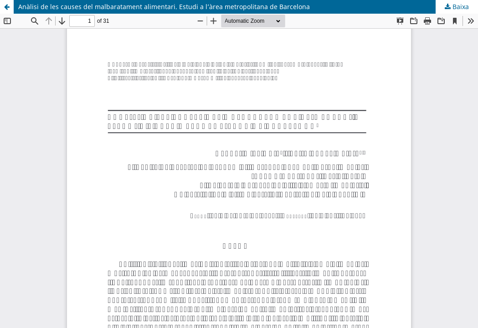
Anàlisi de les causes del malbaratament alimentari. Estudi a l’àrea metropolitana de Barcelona (164, 6)
